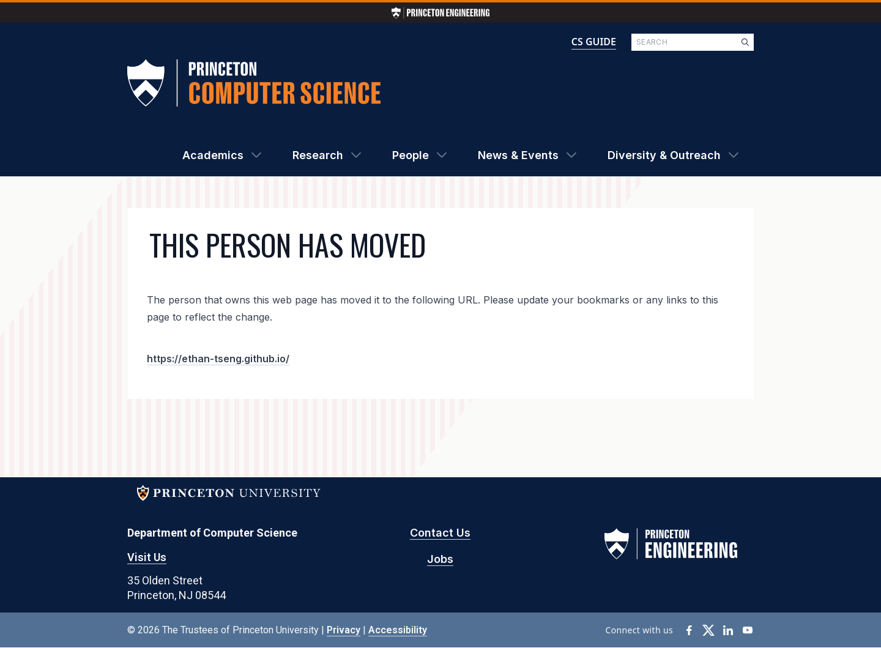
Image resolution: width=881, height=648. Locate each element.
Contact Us (440, 532)
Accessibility (397, 630)
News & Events (518, 155)
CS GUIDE (593, 41)
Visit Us (146, 557)
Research (317, 155)
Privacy (343, 630)
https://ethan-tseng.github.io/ (218, 358)
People (410, 155)
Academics (212, 155)
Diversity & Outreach (664, 155)
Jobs (440, 559)
